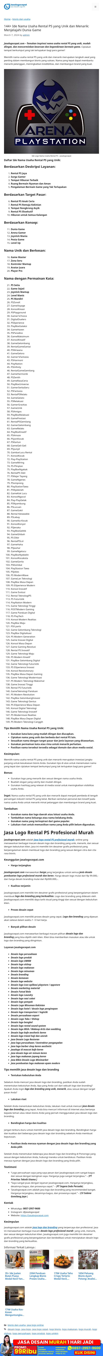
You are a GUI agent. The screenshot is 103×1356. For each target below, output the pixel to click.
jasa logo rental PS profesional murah (54, 839)
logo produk (38, 1333)
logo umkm (52, 1333)
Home (7, 19)
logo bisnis (55, 1329)
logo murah (85, 1329)
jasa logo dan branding (45, 1227)
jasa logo (26, 1329)
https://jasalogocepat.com (35, 1215)
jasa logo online (35, 1325)
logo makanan (69, 1329)
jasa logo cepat (40, 1329)
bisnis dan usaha (21, 19)
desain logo (14, 1329)
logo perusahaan (21, 1333)
